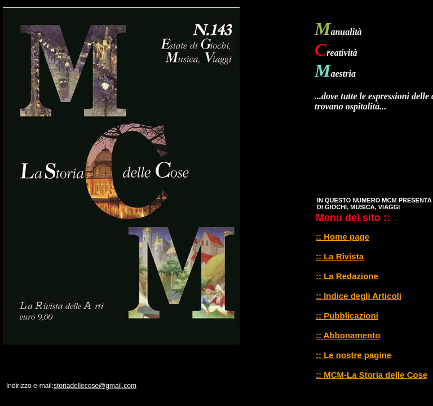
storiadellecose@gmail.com (95, 386)
